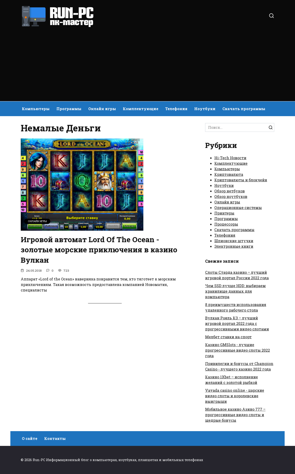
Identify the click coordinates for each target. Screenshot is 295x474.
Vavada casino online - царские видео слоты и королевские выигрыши (234, 396)
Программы (68, 108)
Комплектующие (140, 108)
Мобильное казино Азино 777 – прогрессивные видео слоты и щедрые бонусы (235, 415)
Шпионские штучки (233, 240)
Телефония (176, 108)
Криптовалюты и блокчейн (240, 179)
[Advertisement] (147, 62)
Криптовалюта (228, 174)
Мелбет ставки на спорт (228, 336)
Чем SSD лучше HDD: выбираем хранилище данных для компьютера (235, 291)
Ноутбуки (204, 108)
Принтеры (224, 213)
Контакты (55, 438)
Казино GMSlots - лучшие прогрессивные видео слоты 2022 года (237, 350)
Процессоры (226, 224)
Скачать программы (243, 108)
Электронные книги (233, 246)
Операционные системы (238, 207)
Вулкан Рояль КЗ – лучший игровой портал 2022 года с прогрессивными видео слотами (237, 323)
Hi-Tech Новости (230, 157)
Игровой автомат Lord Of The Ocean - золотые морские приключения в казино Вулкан (99, 249)
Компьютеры (36, 108)
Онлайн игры (102, 108)
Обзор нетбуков (229, 190)
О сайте (29, 438)
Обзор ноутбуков (230, 196)
